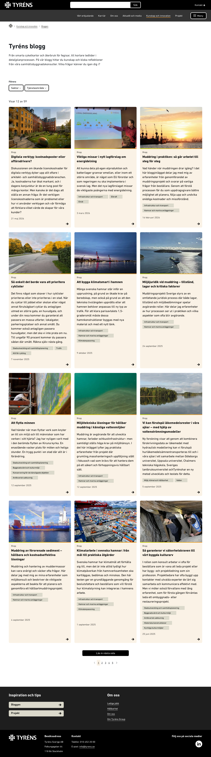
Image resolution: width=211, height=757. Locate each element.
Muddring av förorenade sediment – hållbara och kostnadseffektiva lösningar (36, 555)
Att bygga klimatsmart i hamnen (100, 282)
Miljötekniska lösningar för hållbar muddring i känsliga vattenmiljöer (101, 425)
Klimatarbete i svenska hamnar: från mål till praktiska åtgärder (103, 553)
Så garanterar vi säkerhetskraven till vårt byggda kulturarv (168, 553)
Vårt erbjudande (85, 15)
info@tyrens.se (87, 746)
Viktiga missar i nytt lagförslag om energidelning (101, 159)
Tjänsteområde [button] (36, 87)
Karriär (102, 15)
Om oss (114, 15)
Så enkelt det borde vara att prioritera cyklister (38, 284)
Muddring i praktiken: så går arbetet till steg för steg (170, 159)
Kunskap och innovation (158, 15)
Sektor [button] (16, 87)
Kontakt (200, 5)
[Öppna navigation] (198, 16)
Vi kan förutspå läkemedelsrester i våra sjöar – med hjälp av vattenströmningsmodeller (170, 427)
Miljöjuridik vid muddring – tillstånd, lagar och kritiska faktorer (168, 284)
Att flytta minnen (23, 423)
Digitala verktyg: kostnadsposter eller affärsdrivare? (38, 159)
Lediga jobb (113, 703)
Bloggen (36, 704)
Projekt (178, 15)
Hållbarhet (112, 708)
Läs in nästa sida (105, 653)
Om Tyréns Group (116, 719)
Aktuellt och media (132, 15)
